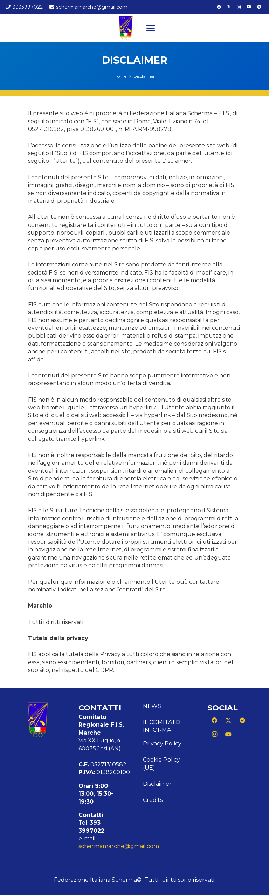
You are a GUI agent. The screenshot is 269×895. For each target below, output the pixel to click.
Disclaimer (157, 783)
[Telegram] (259, 7)
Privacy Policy (162, 743)
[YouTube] (249, 7)
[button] (150, 28)
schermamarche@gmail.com (118, 846)
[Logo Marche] (125, 28)
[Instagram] (239, 7)
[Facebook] (219, 7)
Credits (153, 800)
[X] (229, 7)
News (152, 706)
